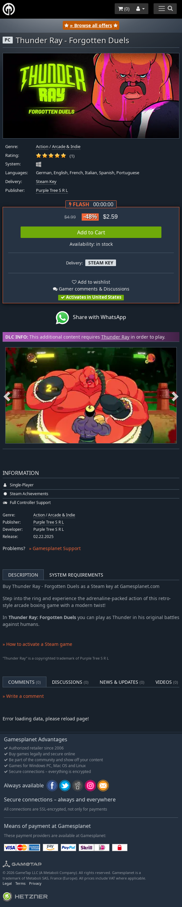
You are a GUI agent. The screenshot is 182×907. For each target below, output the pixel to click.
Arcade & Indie (66, 146)
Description (23, 575)
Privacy (35, 883)
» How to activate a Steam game (37, 644)
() (123, 9)
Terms (20, 883)
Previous (7, 395)
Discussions (70, 682)
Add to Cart (91, 232)
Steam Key (46, 181)
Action (42, 146)
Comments (24, 682)
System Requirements (76, 575)
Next (175, 395)
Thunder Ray (115, 337)
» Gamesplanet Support (55, 548)
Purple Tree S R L (52, 190)
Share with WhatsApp (91, 317)
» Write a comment (23, 696)
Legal (7, 883)
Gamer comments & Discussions (91, 289)
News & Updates (122, 682)
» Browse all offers (91, 25)
